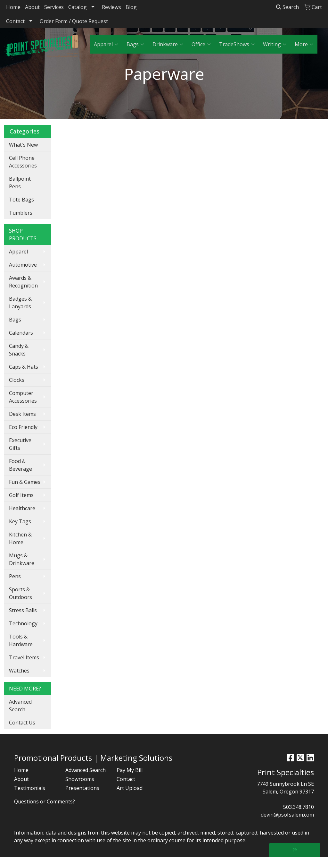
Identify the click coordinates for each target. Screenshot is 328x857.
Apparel (106, 44)
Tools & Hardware (21, 640)
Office (201, 44)
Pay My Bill (130, 770)
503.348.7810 (298, 806)
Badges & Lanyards (20, 302)
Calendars (21, 332)
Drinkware (167, 44)
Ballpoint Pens (20, 182)
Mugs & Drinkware (21, 559)
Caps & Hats (23, 366)
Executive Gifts (20, 444)
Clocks (16, 379)
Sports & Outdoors (20, 593)
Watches (19, 670)
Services (54, 7)
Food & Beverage (20, 465)
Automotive (23, 264)
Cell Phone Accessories (23, 161)
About (32, 7)
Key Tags (20, 521)
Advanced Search (20, 705)
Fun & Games (24, 481)
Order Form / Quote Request (74, 21)
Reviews (111, 7)
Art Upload (130, 788)
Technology (23, 623)
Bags (135, 44)
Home (13, 7)
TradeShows (237, 44)
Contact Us (22, 722)
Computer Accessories (23, 397)
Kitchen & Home (20, 538)
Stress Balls (23, 610)
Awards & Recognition (23, 281)
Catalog (77, 7)
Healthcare (22, 508)
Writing (274, 44)
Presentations (82, 788)
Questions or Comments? (44, 801)
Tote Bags (21, 199)
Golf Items (21, 495)
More (304, 44)
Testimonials (29, 788)
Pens (15, 576)
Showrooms (79, 779)
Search (287, 7)
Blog (131, 7)
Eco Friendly (23, 427)
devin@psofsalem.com (287, 814)
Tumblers (20, 212)
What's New (23, 144)
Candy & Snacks (19, 349)
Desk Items (22, 413)
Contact (15, 21)
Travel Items (24, 657)
